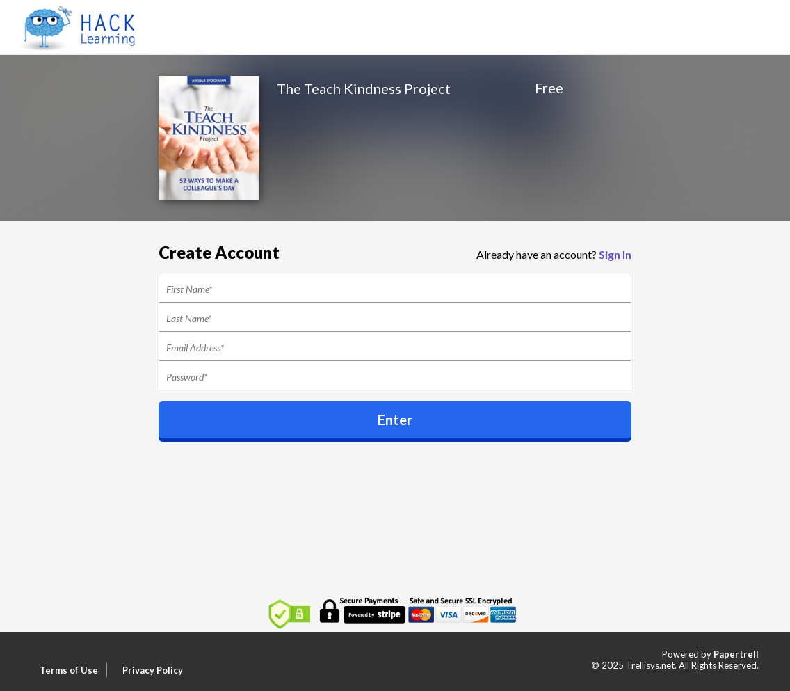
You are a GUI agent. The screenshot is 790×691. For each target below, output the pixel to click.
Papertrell (736, 654)
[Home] (81, 26)
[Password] (395, 375)
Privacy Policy (152, 670)
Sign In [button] (615, 254)
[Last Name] (395, 317)
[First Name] (395, 288)
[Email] (395, 346)
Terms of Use (69, 670)
